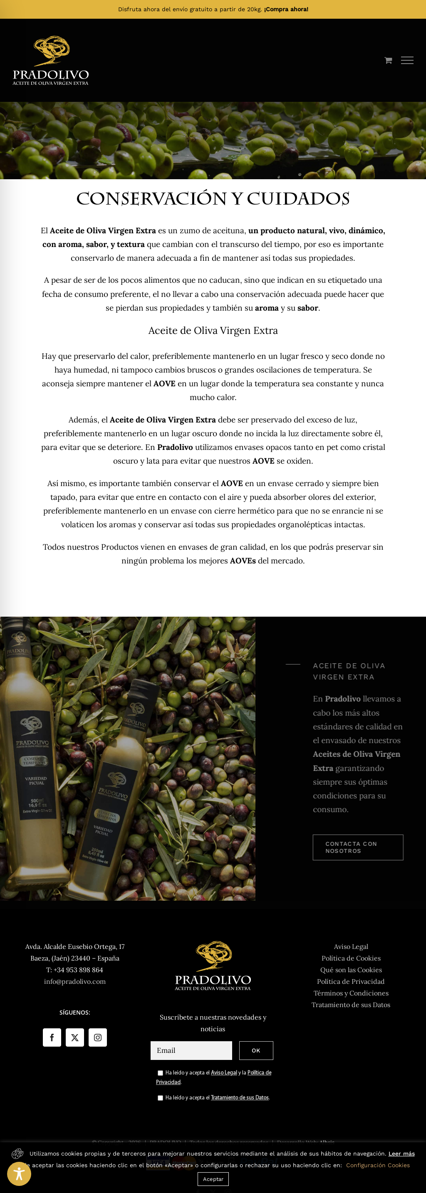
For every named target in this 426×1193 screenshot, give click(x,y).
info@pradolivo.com (75, 981)
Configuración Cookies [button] (378, 1165)
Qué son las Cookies (351, 970)
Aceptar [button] (213, 1179)
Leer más (402, 1153)
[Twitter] (75, 1037)
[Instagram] (98, 1037)
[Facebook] (52, 1037)
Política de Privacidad (351, 981)
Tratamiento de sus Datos (240, 1098)
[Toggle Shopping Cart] (388, 60)
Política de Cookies (351, 958)
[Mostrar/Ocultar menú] (407, 60)
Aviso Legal (224, 1073)
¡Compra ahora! (286, 9)
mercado (287, 561)
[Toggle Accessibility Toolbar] (19, 1174)
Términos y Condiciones (351, 993)
